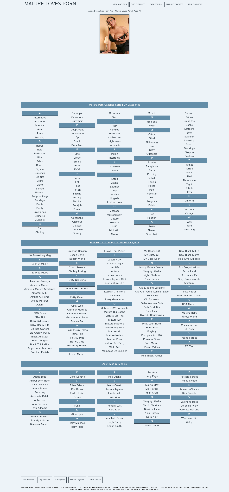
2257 (156, 489)
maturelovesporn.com (30, 487)
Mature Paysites (174, 4)
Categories (155, 4)
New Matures (120, 4)
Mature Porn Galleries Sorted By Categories (114, 105)
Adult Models (195, 4)
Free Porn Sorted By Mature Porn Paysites (115, 243)
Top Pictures (138, 4)
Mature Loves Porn (50, 4)
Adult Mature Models (114, 364)
